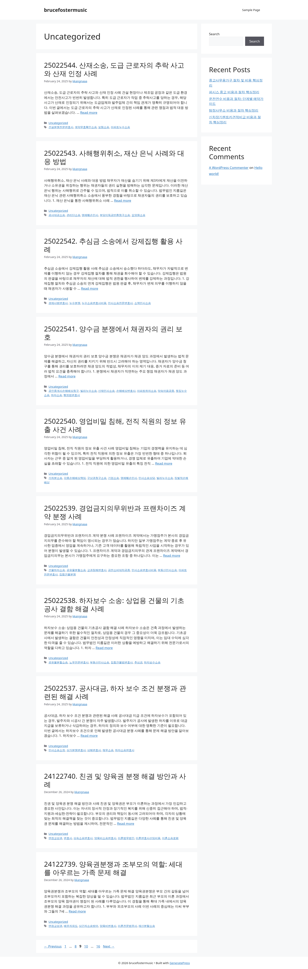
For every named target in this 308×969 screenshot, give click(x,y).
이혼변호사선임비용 (148, 838)
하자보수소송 (152, 662)
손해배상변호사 (126, 391)
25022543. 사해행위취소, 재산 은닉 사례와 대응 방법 (114, 157)
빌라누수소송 (88, 391)
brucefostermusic (65, 9)
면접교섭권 (55, 838)
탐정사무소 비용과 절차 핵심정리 (233, 110)
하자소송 (56, 395)
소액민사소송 (142, 303)
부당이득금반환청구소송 (115, 215)
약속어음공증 (166, 391)
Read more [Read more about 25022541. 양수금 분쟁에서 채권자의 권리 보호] (66, 376)
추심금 (138, 662)
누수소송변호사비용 (94, 303)
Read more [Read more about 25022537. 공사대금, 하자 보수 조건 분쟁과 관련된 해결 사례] (89, 735)
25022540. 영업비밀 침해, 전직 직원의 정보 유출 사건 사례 (115, 425)
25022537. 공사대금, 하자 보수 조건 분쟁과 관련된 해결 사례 (115, 692)
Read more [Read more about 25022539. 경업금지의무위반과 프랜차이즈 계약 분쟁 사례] (171, 555)
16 (98, 946)
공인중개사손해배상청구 (64, 391)
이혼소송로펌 (170, 838)
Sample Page (251, 10)
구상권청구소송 (96, 478)
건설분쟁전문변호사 (61, 127)
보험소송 (103, 127)
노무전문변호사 (79, 662)
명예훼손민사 (90, 215)
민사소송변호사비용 (144, 570)
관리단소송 (73, 215)
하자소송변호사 (124, 750)
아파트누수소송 (120, 127)
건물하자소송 (57, 570)
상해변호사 (94, 750)
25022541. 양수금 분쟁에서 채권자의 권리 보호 (113, 333)
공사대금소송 (57, 215)
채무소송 (108, 750)
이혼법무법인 (126, 838)
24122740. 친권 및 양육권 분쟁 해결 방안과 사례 (115, 780)
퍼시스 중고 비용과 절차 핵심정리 (234, 92)
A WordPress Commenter (228, 167)
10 (86, 946)
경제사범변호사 (58, 303)
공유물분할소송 (76, 570)
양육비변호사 (108, 926)
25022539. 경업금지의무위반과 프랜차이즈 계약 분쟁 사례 (115, 512)
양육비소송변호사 (105, 838)
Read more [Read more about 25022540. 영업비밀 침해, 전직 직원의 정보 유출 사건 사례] (163, 463)
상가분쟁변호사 (76, 750)
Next (109, 946)
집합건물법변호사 (122, 662)
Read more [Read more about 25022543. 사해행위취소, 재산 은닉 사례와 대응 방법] (122, 200)
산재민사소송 (106, 391)
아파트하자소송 (146, 391)
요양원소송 (138, 215)
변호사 (68, 838)
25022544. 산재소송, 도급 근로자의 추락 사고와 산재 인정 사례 (114, 69)
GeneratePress (180, 963)
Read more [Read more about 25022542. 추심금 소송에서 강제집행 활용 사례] (89, 288)
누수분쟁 (74, 303)
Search (214, 34)
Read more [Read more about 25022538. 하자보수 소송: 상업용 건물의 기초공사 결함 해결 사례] (104, 647)
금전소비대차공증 (119, 570)
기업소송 (113, 478)
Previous (53, 946)
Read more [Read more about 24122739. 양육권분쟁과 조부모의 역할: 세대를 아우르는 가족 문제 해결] (77, 911)
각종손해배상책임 (75, 478)
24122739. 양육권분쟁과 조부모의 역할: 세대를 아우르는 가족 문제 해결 (113, 868)
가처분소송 (55, 478)
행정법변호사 (71, 395)
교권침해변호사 (96, 570)
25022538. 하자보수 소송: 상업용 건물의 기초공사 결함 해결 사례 (114, 604)
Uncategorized (58, 123)
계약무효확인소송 (86, 127)
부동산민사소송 (167, 570)
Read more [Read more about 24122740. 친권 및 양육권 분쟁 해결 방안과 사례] (125, 823)
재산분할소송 (146, 926)
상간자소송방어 (88, 926)
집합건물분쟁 (67, 574)
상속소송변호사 (83, 838)
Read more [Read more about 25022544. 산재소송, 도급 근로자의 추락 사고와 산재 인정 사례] (88, 112)
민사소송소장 (57, 750)
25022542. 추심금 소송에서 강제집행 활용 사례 (113, 245)
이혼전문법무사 (127, 926)
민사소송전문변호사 (120, 303)
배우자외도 (71, 926)
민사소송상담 (146, 478)
